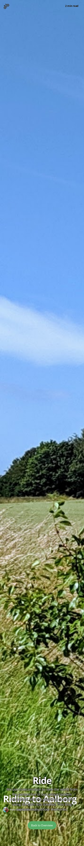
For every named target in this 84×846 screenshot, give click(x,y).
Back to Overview (42, 825)
